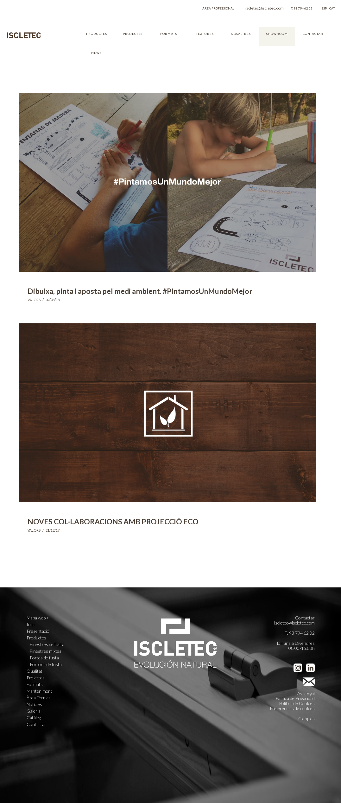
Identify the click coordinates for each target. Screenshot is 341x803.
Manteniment (39, 691)
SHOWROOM (277, 34)
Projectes (36, 677)
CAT (332, 8)
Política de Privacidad (295, 698)
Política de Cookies (297, 703)
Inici (31, 624)
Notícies (34, 704)
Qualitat (34, 671)
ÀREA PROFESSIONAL (218, 8)
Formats (35, 684)
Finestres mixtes (45, 651)
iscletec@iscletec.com (264, 8)
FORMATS (168, 34)
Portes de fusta (44, 657)
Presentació (38, 631)
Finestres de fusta (47, 644)
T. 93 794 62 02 (302, 8)
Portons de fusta (46, 664)
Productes (36, 637)
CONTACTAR (313, 34)
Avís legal (306, 693)
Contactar (36, 724)
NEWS (96, 53)
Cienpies (306, 718)
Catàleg (34, 717)
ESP (324, 8)
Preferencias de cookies (292, 708)
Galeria (34, 711)
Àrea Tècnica (39, 697)
